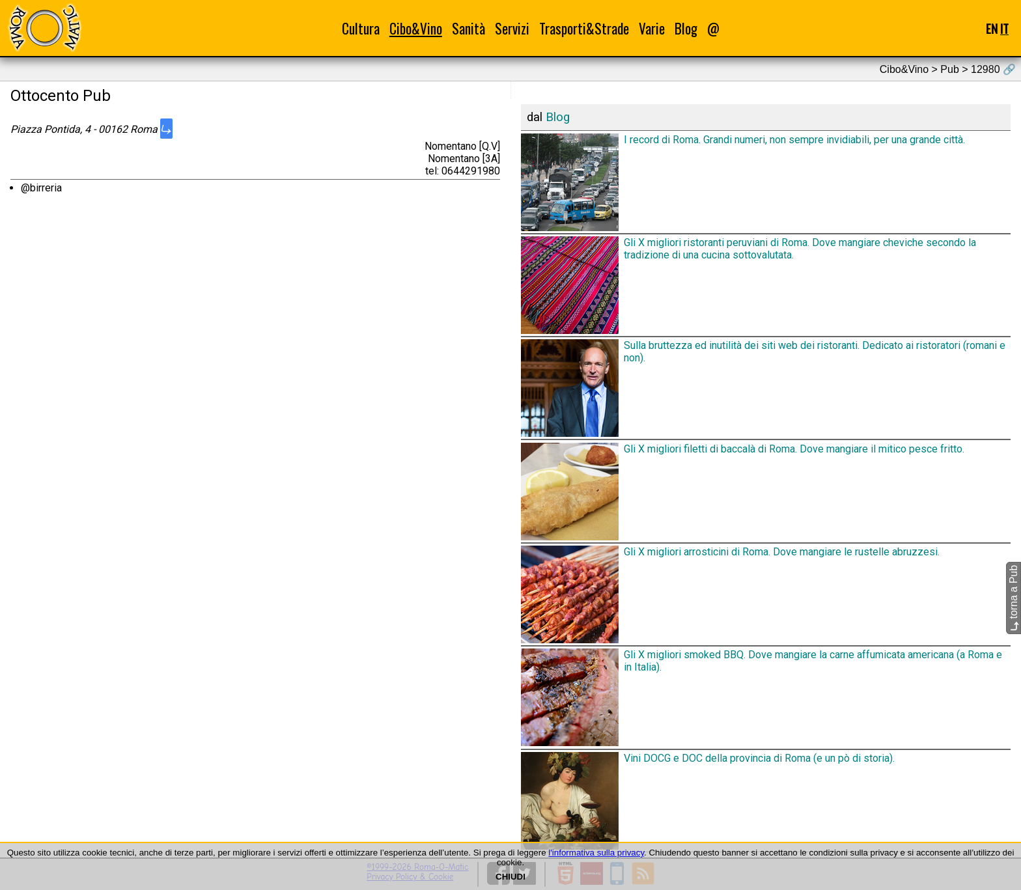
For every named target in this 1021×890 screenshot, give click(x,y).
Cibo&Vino (415, 28)
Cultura (361, 28)
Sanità (468, 28)
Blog (686, 28)
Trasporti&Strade (584, 28)
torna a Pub (1013, 598)
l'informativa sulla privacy (596, 852)
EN (992, 28)
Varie (652, 28)
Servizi (512, 28)
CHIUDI (510, 877)
